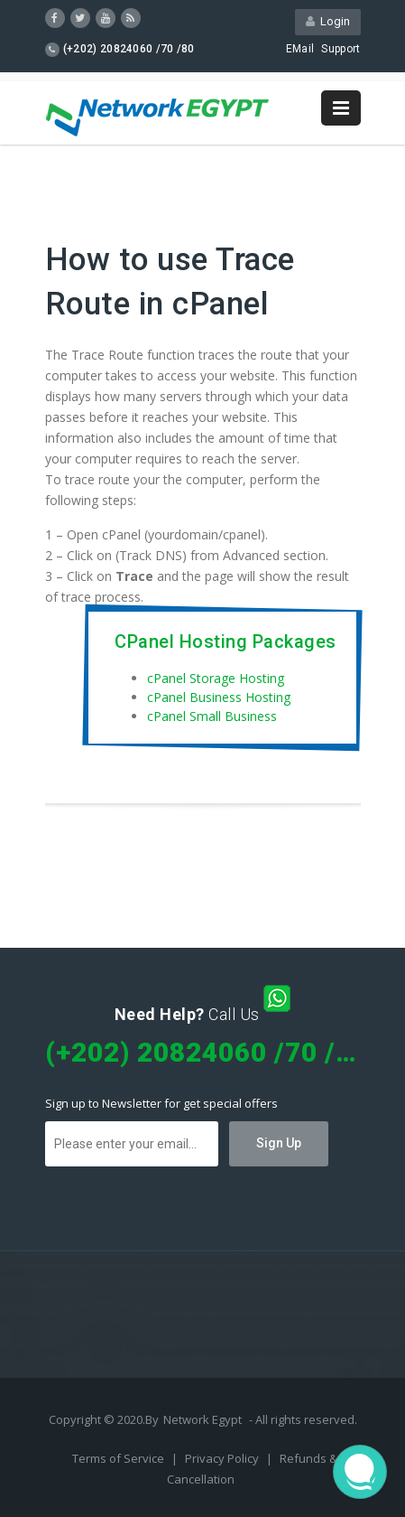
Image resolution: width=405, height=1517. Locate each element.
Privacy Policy (223, 1458)
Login (328, 21)
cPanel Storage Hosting (215, 678)
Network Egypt (202, 1419)
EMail (300, 48)
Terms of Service (119, 1458)
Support (340, 48)
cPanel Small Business (212, 716)
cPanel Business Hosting (218, 697)
